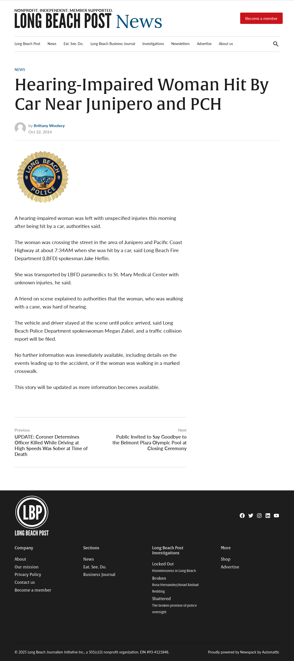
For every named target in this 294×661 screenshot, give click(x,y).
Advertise (204, 43)
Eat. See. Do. (73, 43)
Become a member (261, 18)
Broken (175, 585)
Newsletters (180, 43)
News (52, 43)
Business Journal (99, 574)
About (20, 559)
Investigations (153, 43)
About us (226, 43)
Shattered (174, 605)
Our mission (26, 567)
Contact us (25, 582)
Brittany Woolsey (49, 125)
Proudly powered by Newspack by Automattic (243, 651)
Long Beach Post (27, 43)
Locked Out (174, 567)
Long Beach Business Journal (113, 43)
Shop (225, 559)
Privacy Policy (28, 574)
